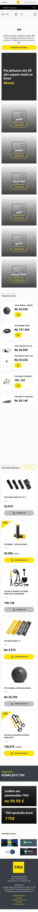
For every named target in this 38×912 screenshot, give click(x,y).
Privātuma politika (19, 904)
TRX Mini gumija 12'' (12, 641)
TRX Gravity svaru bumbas (25, 397)
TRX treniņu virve (22, 326)
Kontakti (26, 2)
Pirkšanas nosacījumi (19, 900)
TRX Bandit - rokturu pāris (15, 544)
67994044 (4, 2)
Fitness (19, 150)
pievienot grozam (21, 560)
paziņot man (21, 513)
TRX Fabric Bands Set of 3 (15, 497)
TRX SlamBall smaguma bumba (17, 688)
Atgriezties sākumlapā (19, 47)
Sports (19, 243)
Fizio (19, 212)
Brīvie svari (19, 181)
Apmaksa (19, 898)
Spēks (19, 119)
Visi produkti (28, 467)
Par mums (33, 2)
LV (16, 14)
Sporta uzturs (19, 274)
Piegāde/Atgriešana (19, 895)
